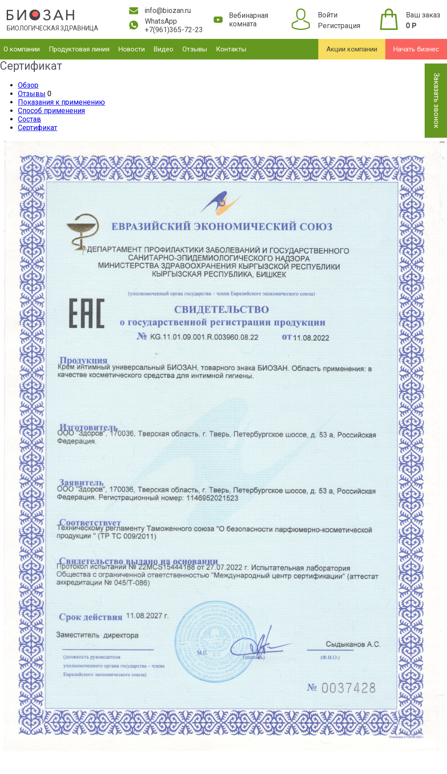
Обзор (28, 85)
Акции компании (351, 49)
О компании (22, 49)
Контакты (231, 49)
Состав (29, 119)
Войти (327, 15)
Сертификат (37, 127)
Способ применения (51, 110)
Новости (131, 49)
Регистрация (339, 25)
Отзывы (194, 49)
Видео (163, 49)
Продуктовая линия (79, 49)
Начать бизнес (416, 49)
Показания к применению (61, 102)
